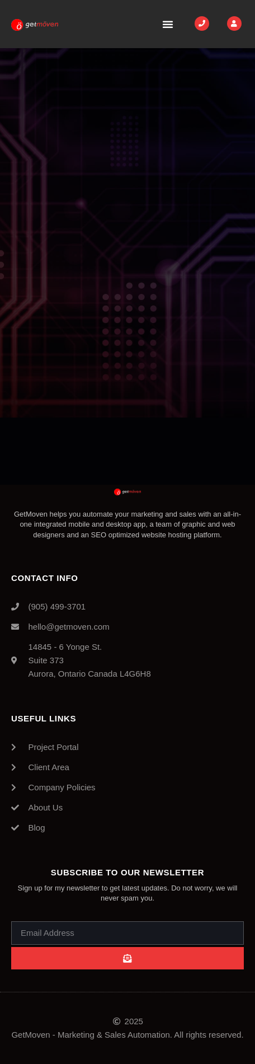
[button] (167, 24)
